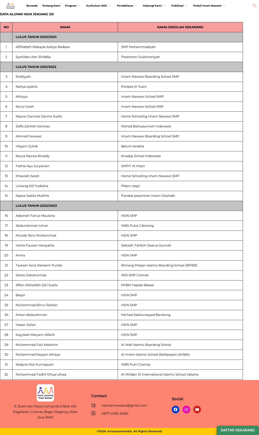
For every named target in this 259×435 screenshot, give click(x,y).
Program (71, 6)
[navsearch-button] (254, 6)
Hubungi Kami (151, 6)
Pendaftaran (125, 6)
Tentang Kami (51, 5)
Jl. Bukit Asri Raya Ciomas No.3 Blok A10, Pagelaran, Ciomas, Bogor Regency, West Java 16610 (45, 411)
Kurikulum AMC (97, 6)
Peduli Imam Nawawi (206, 6)
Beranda (31, 5)
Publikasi (176, 6)
